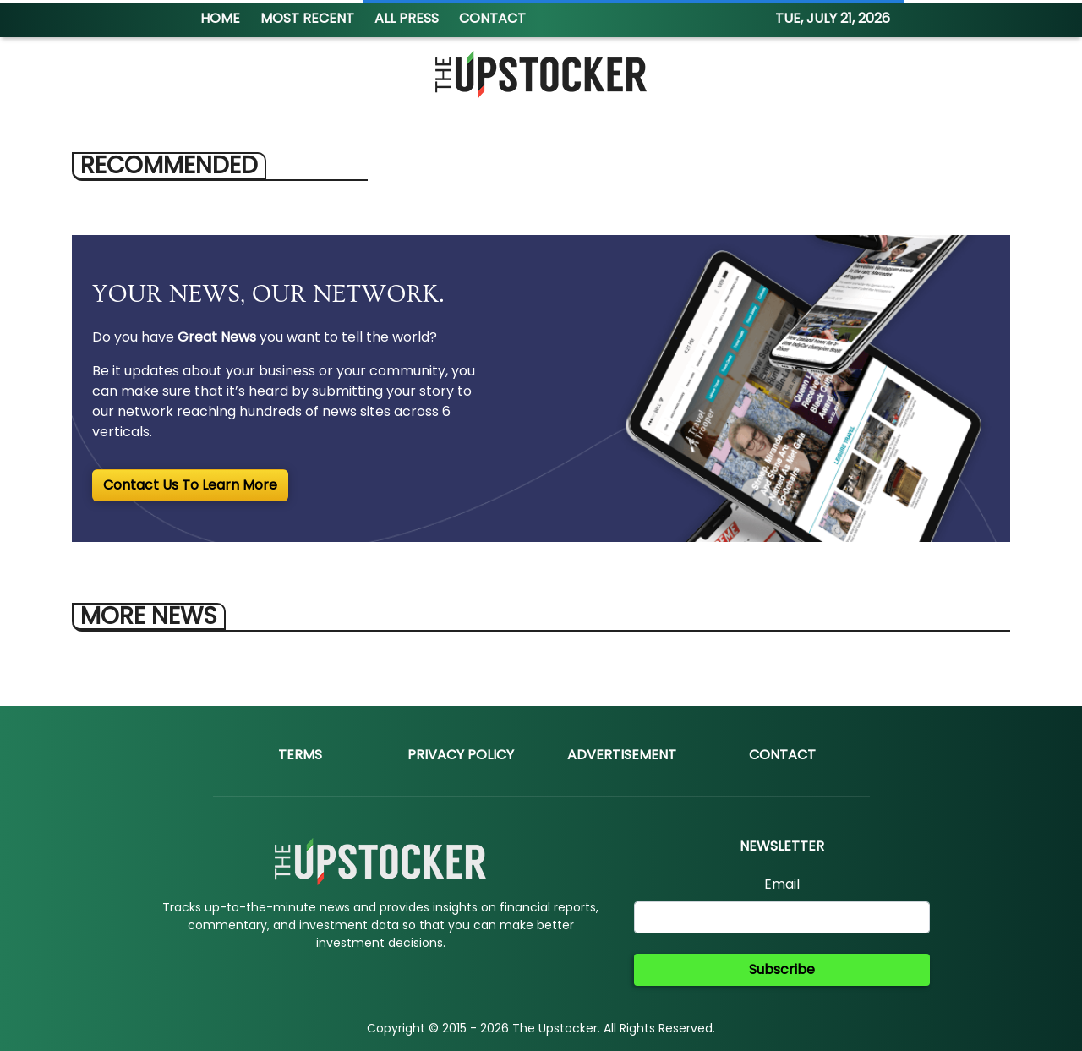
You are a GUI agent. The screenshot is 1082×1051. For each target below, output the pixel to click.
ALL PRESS (406, 18)
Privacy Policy (460, 754)
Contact (782, 754)
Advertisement (621, 754)
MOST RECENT (307, 18)
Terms (300, 754)
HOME (220, 18)
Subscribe (782, 969)
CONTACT (492, 18)
